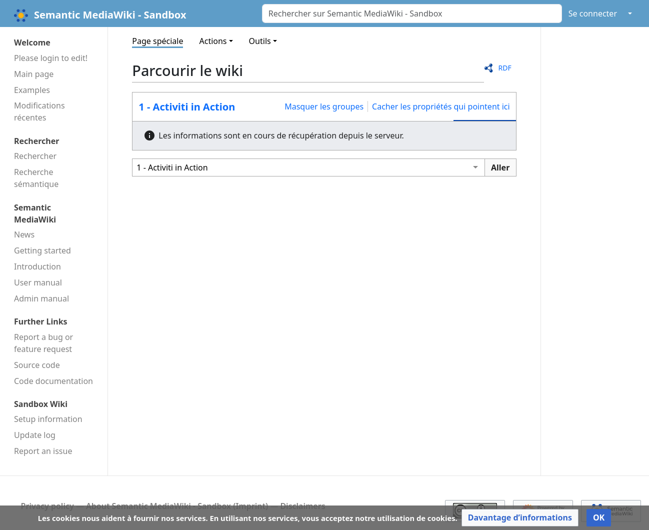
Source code (37, 365)
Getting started (42, 250)
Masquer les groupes (324, 106)
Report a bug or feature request (43, 343)
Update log (35, 435)
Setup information (48, 419)
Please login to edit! (51, 58)
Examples (32, 90)
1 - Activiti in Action (186, 107)
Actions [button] (212, 41)
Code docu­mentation (53, 381)
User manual (38, 282)
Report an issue (43, 451)
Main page (34, 74)
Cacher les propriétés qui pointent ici (441, 106)
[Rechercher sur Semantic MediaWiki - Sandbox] (412, 13)
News (24, 234)
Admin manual (41, 298)
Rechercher (35, 156)
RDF (504, 67)
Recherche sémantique (36, 178)
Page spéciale (157, 41)
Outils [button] (260, 41)
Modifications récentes (39, 111)
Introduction (37, 266)
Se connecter (592, 13)
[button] (520, 517)
